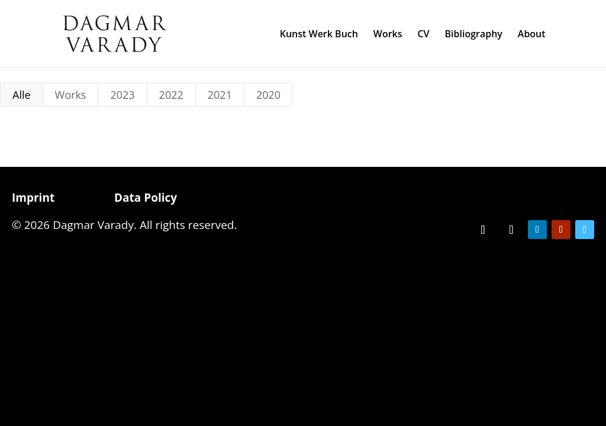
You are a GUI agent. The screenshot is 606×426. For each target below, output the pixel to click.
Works (387, 35)
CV (423, 35)
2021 (220, 95)
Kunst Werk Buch (319, 35)
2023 (122, 95)
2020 (268, 95)
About (532, 35)
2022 (171, 95)
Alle (21, 95)
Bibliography (473, 35)
